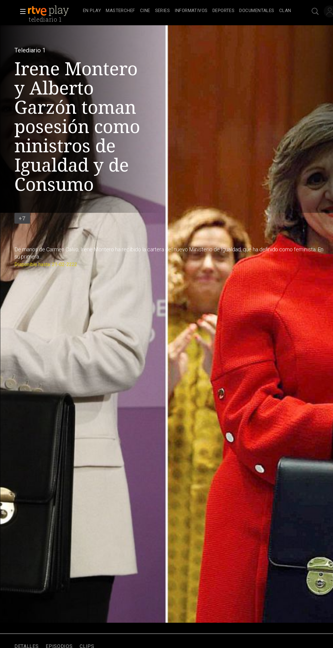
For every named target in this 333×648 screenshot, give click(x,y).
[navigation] (187, 11)
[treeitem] (92, 11)
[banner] (54, 11)
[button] (21, 11)
